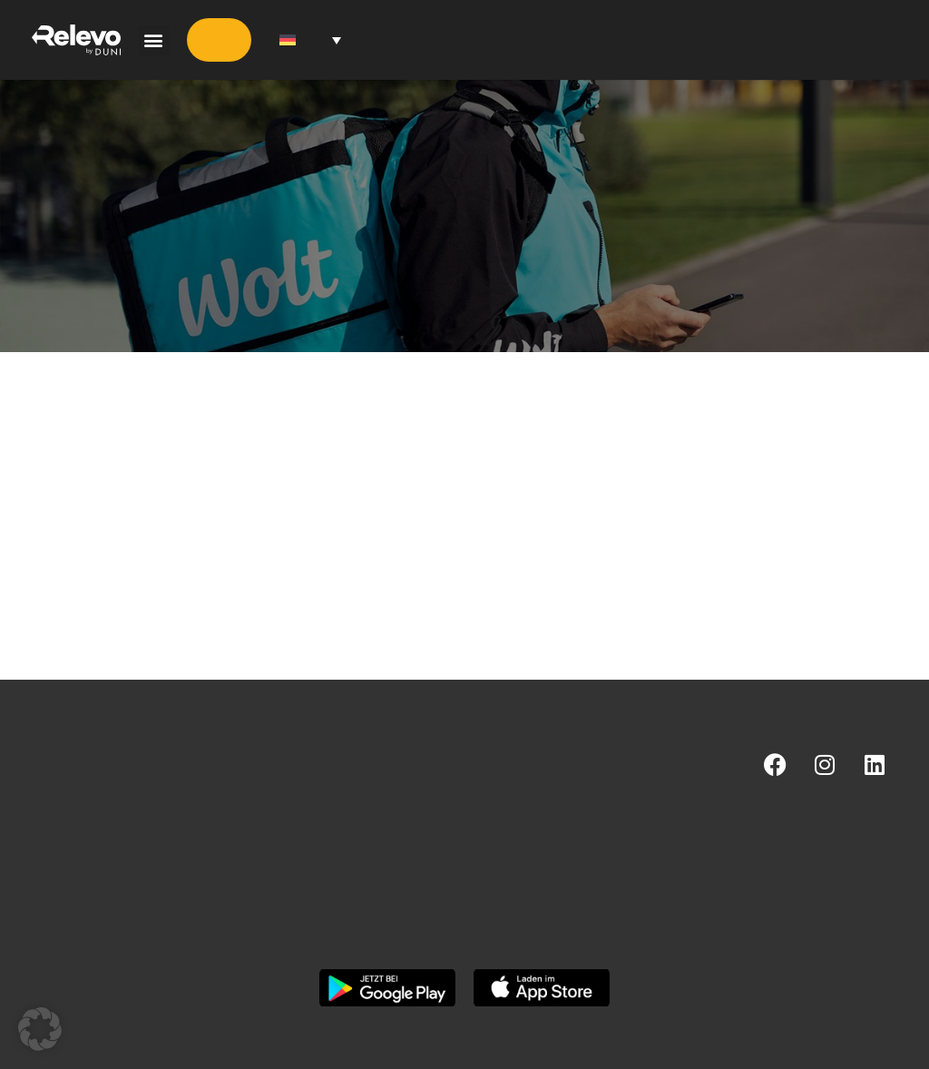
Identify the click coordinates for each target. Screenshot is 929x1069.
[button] (154, 40)
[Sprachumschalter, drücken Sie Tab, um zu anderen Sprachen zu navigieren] (310, 40)
